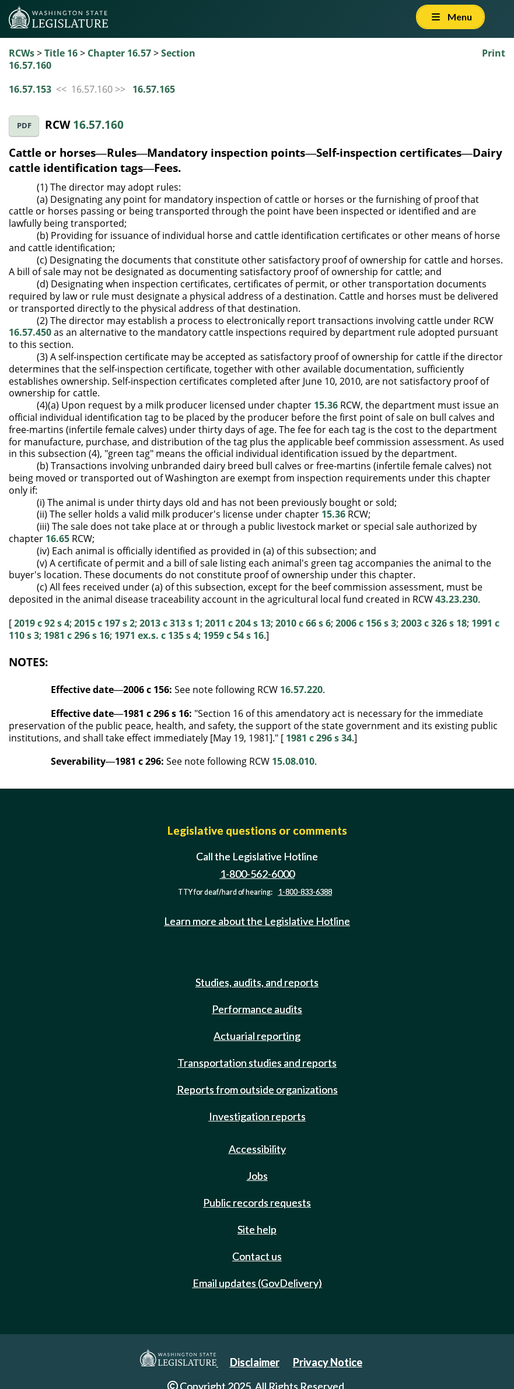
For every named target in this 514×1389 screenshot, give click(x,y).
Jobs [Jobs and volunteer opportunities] (257, 1175)
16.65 (57, 538)
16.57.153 (30, 89)
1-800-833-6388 (305, 892)
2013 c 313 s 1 (169, 623)
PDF (24, 126)
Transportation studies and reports (257, 1062)
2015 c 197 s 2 (104, 623)
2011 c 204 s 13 (238, 623)
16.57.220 (301, 689)
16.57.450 (30, 332)
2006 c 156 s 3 (365, 623)
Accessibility (257, 1148)
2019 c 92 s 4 (41, 623)
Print (493, 53)
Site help (257, 1229)
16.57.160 (98, 124)
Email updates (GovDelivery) (257, 1283)
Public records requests (257, 1202)
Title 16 (61, 53)
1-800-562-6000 (257, 873)
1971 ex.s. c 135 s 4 (156, 635)
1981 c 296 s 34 (319, 738)
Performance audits (257, 1009)
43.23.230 (456, 599)
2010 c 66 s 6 (303, 623)
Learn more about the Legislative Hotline (257, 921)
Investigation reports (257, 1116)
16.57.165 (153, 89)
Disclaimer (254, 1362)
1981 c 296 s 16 (77, 635)
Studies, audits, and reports (257, 982)
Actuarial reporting (257, 1035)
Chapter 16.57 (119, 53)
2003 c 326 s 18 (434, 623)
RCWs (21, 53)
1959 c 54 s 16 (233, 635)
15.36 (326, 405)
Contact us (257, 1256)
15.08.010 (293, 761)
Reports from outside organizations (257, 1089)
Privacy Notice (327, 1362)
